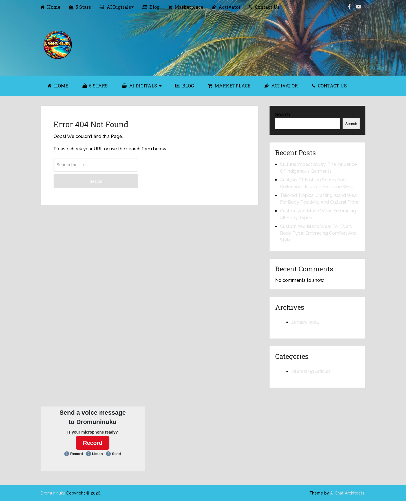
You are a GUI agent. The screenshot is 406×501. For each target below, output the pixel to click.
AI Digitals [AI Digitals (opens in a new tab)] (115, 7)
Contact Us (264, 7)
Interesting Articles (311, 371)
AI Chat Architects (347, 493)
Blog (151, 7)
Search (96, 181)
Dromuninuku (53, 493)
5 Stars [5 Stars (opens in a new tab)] (80, 7)
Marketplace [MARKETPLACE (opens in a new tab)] (229, 86)
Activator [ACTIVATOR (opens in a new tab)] (281, 86)
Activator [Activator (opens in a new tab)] (226, 7)
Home (50, 7)
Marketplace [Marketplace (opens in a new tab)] (185, 7)
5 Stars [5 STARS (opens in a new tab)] (95, 86)
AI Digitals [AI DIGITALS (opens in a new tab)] (139, 86)
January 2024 (305, 322)
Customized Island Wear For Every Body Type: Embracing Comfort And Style (318, 233)
